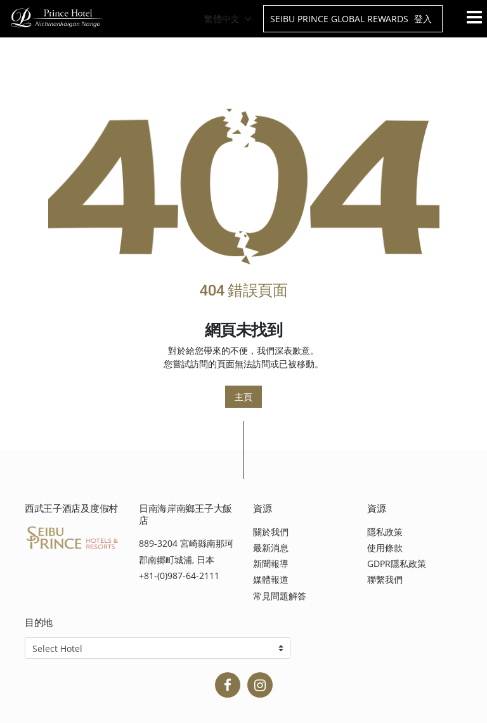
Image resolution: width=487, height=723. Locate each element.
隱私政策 (385, 532)
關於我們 (271, 532)
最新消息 (271, 548)
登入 (423, 19)
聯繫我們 (385, 579)
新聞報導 (271, 563)
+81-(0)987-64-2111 (179, 576)
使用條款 (385, 548)
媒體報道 (271, 579)
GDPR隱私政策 (396, 563)
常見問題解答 (279, 596)
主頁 (243, 397)
